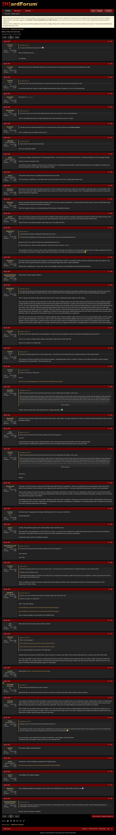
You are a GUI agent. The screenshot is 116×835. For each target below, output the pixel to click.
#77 (111, 758)
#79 (111, 785)
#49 (111, 172)
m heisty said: (23, 81)
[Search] (108, 10)
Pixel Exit (47, 832)
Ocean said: (23, 231)
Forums (7, 10)
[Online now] (3, 683)
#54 (111, 257)
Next (16, 37)
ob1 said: (22, 685)
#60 (111, 386)
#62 (111, 428)
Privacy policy (102, 828)
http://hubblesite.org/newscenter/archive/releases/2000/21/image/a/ (39, 611)
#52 (111, 213)
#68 (111, 562)
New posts (17, 10)
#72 (111, 667)
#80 (111, 798)
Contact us (84, 828)
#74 (111, 697)
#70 (111, 620)
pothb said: (23, 351)
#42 (111, 63)
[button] (22, 10)
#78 (111, 771)
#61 (111, 415)
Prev (5, 37)
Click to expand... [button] (65, 405)
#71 (111, 633)
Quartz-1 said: (23, 432)
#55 (111, 271)
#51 (111, 199)
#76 (111, 744)
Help (108, 828)
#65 (111, 508)
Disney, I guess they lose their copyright (38, 671)
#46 (111, 123)
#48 (111, 154)
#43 (111, 77)
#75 (111, 717)
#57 (111, 327)
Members (28, 10)
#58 (111, 348)
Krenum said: (23, 111)
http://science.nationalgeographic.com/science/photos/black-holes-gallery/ (41, 381)
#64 (111, 482)
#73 (111, 681)
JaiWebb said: (23, 45)
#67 (111, 542)
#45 (111, 107)
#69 (111, 589)
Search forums (15, 13)
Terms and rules (93, 828)
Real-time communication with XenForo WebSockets (63, 832)
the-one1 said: (23, 370)
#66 (111, 524)
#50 (111, 185)
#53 (111, 227)
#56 (111, 285)
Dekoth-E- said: (24, 331)
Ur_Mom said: (23, 141)
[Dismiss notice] (112, 18)
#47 (111, 137)
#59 (111, 366)
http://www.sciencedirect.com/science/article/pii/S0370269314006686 (39, 765)
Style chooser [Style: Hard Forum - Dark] (7, 828)
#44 (111, 93)
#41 (111, 41)
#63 (111, 448)
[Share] (109, 41)
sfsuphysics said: (24, 390)
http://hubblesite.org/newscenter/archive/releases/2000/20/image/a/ (39, 607)
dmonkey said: (24, 288)
